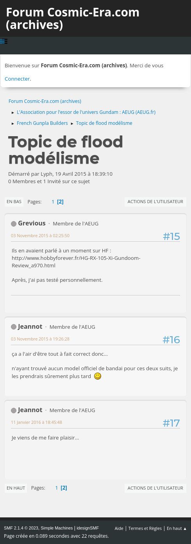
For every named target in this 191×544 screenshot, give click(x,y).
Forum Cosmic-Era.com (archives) (72, 18)
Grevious (32, 223)
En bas (14, 201)
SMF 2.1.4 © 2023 (21, 528)
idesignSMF (88, 528)
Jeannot (30, 326)
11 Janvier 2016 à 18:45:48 (36, 422)
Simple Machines (57, 528)
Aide (119, 528)
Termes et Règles (145, 528)
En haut (16, 488)
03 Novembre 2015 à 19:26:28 (40, 339)
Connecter (17, 78)
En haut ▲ (177, 528)
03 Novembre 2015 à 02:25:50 (40, 235)
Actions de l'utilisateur (155, 201)
